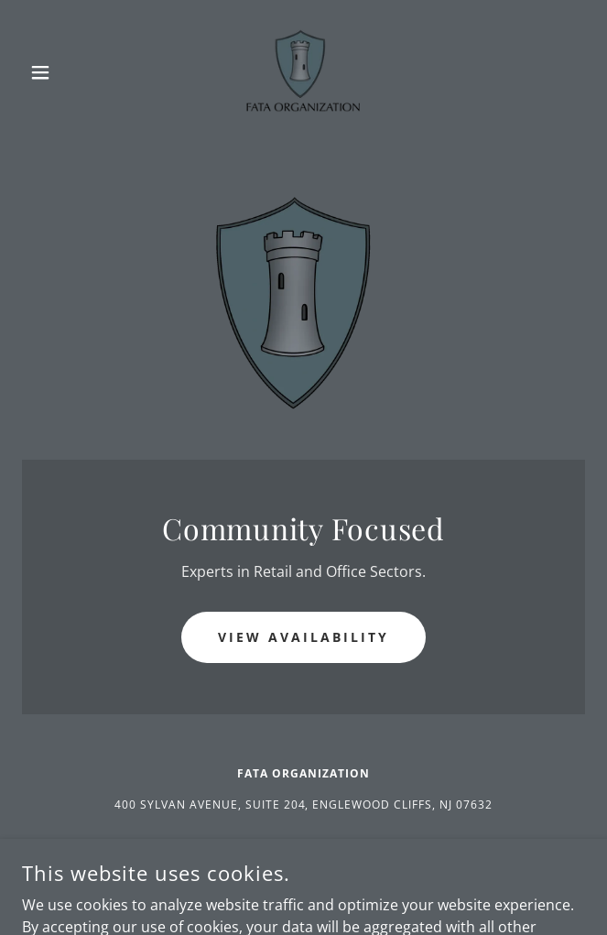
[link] (303, 72)
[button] (64, 72)
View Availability (303, 637)
